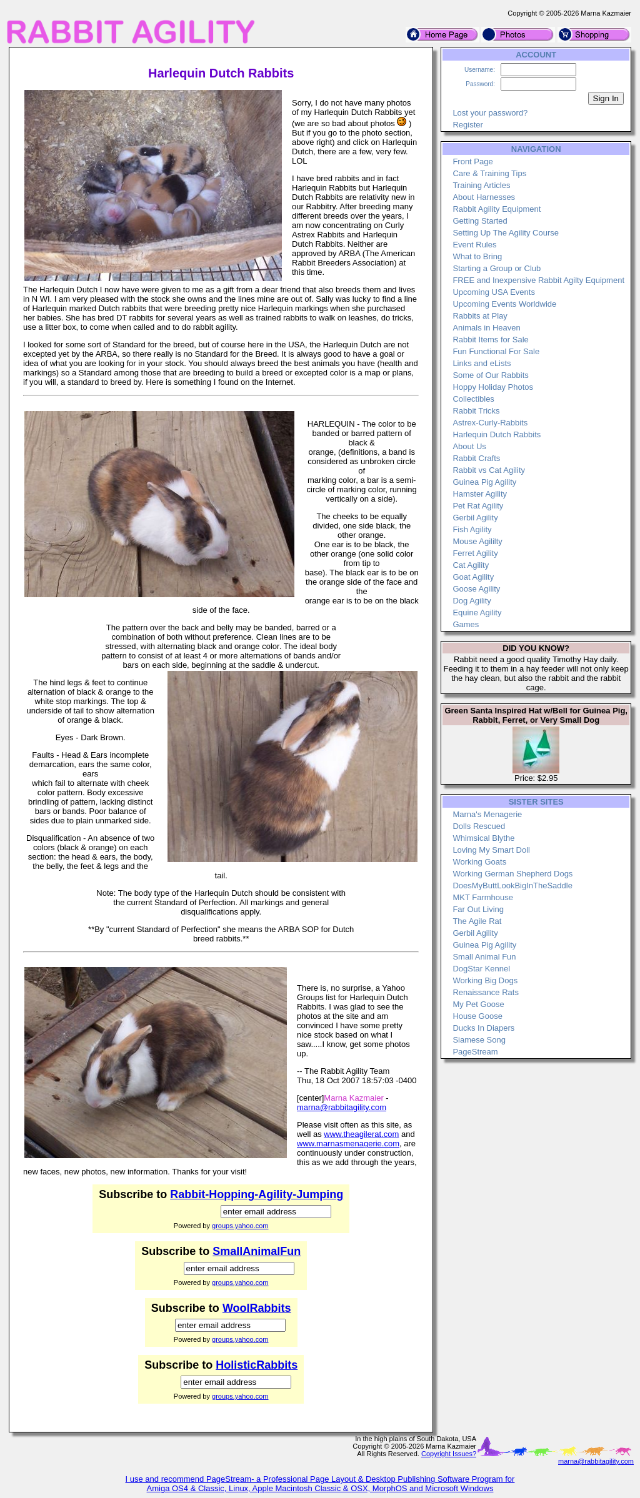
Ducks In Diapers (483, 1028)
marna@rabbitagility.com (341, 1107)
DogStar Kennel (481, 968)
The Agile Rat (476, 921)
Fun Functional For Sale (495, 351)
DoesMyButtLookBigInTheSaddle (512, 885)
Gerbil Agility (475, 517)
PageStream (475, 1051)
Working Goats (479, 861)
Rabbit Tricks (475, 410)
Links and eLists (481, 363)
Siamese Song (479, 1039)
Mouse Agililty (477, 541)
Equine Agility (476, 612)
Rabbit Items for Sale (490, 339)
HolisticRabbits (257, 1365)
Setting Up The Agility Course (505, 232)
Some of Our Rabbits (490, 375)
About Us (469, 446)
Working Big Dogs (485, 980)
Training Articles (481, 185)
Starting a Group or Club (496, 268)
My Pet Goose (478, 1004)
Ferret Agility (475, 553)
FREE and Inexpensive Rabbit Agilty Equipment (538, 280)
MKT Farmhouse (482, 897)
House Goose (477, 1016)
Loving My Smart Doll (491, 850)
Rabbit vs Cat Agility (488, 470)
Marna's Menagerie (487, 814)
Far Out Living (478, 909)
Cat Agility (470, 565)
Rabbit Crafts (476, 458)
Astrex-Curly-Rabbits (490, 422)
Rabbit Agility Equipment (496, 209)
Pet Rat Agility (477, 505)
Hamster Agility (479, 494)
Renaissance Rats (485, 992)
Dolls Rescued (478, 826)
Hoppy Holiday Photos (492, 387)
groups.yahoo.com (240, 1225)
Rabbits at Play (479, 315)
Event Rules (474, 244)
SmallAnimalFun (256, 1251)
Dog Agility (471, 600)
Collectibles (473, 399)
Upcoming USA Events (493, 292)
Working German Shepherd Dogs (512, 873)
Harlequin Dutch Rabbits (496, 434)
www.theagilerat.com (361, 1134)
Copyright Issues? (448, 1453)
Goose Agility (476, 588)
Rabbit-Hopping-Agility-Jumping (256, 1194)
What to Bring (477, 256)
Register (467, 124)
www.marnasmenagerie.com (348, 1143)
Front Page (472, 161)
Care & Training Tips (489, 173)
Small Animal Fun (484, 956)
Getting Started (479, 221)
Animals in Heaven (486, 327)
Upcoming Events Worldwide (504, 304)
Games (465, 624)
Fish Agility (471, 529)
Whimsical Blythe (483, 838)
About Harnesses (483, 197)
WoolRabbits (256, 1308)
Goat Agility (473, 577)
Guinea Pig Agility (484, 482)
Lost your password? (490, 112)
